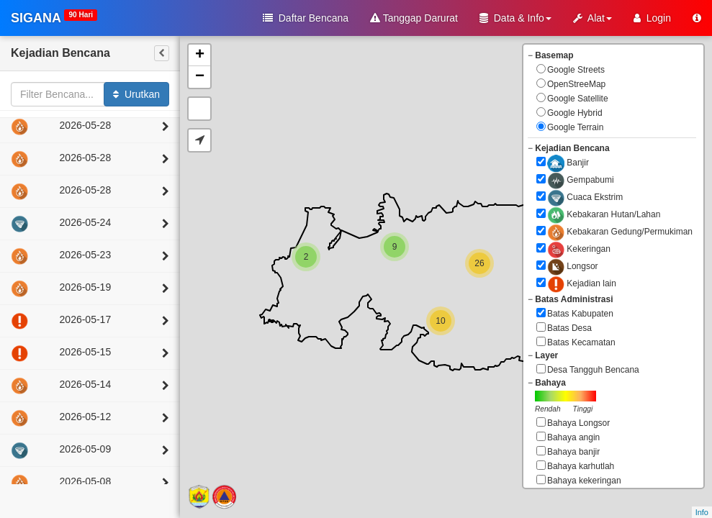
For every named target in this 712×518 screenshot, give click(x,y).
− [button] (199, 77)
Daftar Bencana (305, 18)
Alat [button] (592, 18)
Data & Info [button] (515, 18)
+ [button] (199, 55)
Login (652, 18)
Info (701, 512)
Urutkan (136, 94)
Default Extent (199, 108)
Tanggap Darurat (414, 18)
